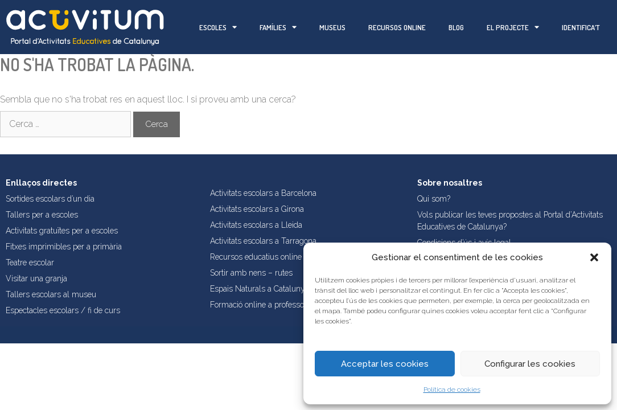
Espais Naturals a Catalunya (259, 288)
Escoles (218, 27)
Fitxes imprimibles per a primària (64, 246)
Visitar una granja (36, 278)
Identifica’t (581, 27)
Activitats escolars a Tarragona (263, 240)
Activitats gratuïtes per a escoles (62, 230)
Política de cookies (451, 389)
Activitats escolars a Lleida (256, 224)
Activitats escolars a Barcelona (263, 193)
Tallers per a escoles (42, 214)
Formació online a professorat (261, 304)
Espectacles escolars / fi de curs (63, 310)
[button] (594, 257)
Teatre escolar (30, 262)
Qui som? (433, 198)
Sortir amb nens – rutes (251, 272)
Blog (456, 27)
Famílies (278, 27)
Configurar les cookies (529, 364)
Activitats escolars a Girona (257, 209)
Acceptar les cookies (385, 364)
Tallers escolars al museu (51, 294)
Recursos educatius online (256, 256)
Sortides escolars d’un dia (50, 198)
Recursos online (397, 27)
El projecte (513, 27)
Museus (332, 27)
